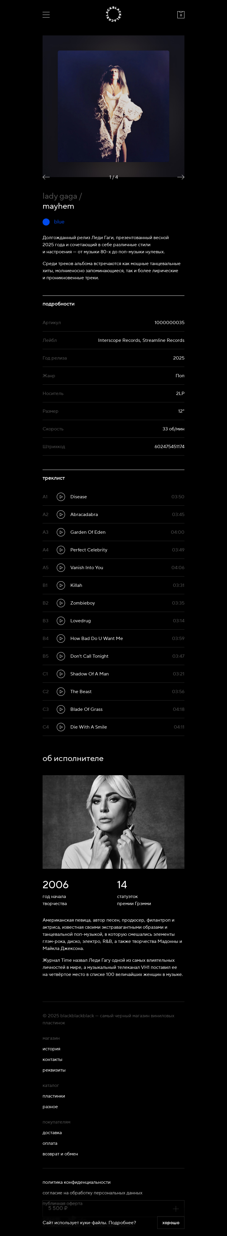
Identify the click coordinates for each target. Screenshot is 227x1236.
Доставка (52, 1133)
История (51, 1049)
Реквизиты (54, 1070)
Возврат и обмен (60, 1154)
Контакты (52, 1059)
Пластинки (54, 1096)
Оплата (50, 1143)
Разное (50, 1107)
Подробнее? (122, 1223)
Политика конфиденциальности (77, 1182)
